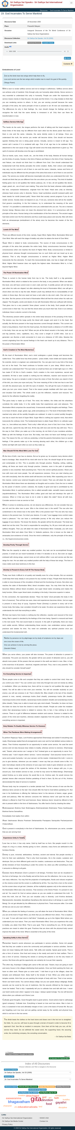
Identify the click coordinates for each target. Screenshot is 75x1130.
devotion (47, 1100)
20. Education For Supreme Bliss (59, 1058)
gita (36, 1099)
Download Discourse (34, 43)
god (44, 1097)
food (49, 1104)
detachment (32, 1095)
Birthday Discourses (63, 1086)
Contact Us (44, 1121)
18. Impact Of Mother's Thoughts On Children (19, 1054)
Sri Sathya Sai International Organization (17, 1118)
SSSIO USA (44, 1118)
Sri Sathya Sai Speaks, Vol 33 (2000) (40, 38)
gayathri (61, 1102)
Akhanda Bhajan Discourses (28, 1086)
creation (21, 1095)
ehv (16, 1107)
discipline (63, 1107)
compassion (60, 1095)
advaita (33, 1106)
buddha (66, 1099)
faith (56, 1097)
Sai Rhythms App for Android (28, 1092)
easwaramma (13, 1098)
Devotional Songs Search (37, 1089)
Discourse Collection (11, 1069)
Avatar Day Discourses (46, 1086)
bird (40, 1106)
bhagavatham (19, 1102)
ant (50, 1097)
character (7, 1106)
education (23, 1106)
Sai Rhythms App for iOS (48, 1092)
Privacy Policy (7, 1124)
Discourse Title (9, 1076)
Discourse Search (11, 1086)
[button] (68, 64)
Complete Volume (48, 43)
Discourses (44, 10)
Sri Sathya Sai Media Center (12, 1121)
